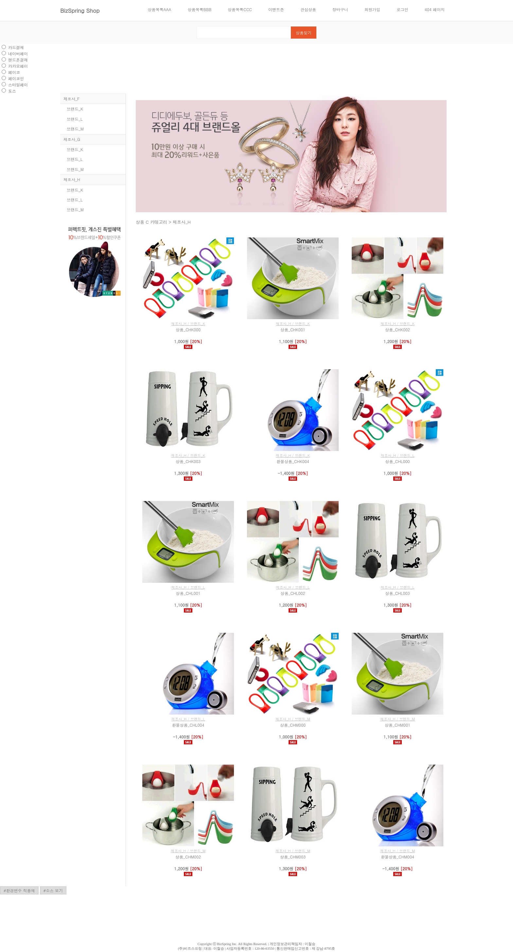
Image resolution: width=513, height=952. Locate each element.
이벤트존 (276, 9)
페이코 (14, 72)
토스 (12, 91)
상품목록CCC (240, 9)
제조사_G (71, 139)
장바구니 (340, 9)
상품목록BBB (199, 9)
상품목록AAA (159, 9)
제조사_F (71, 98)
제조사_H (71, 179)
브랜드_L (75, 119)
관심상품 (308, 9)
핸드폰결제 (18, 59)
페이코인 (16, 78)
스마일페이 (18, 84)
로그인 (402, 9)
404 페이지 (435, 9)
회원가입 (372, 9)
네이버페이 (18, 53)
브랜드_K (75, 109)
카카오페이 (18, 66)
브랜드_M (75, 128)
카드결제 (16, 47)
